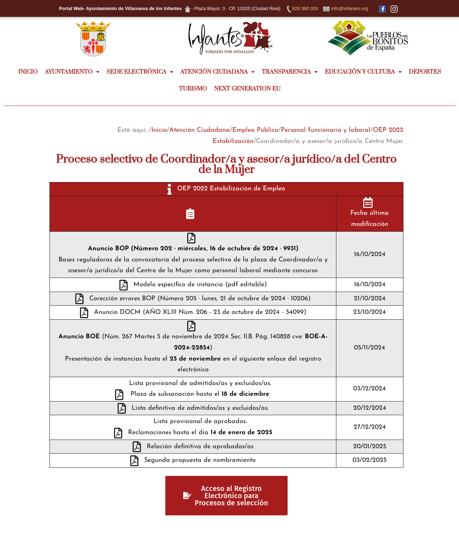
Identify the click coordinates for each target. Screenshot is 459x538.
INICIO (28, 71)
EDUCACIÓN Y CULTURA (363, 72)
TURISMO (193, 88)
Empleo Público (255, 130)
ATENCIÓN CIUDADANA (217, 72)
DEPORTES (425, 71)
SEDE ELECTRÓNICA (140, 72)
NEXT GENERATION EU (247, 88)
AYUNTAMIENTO (72, 72)
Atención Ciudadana (199, 130)
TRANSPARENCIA (290, 72)
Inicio (159, 130)
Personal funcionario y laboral (325, 130)
